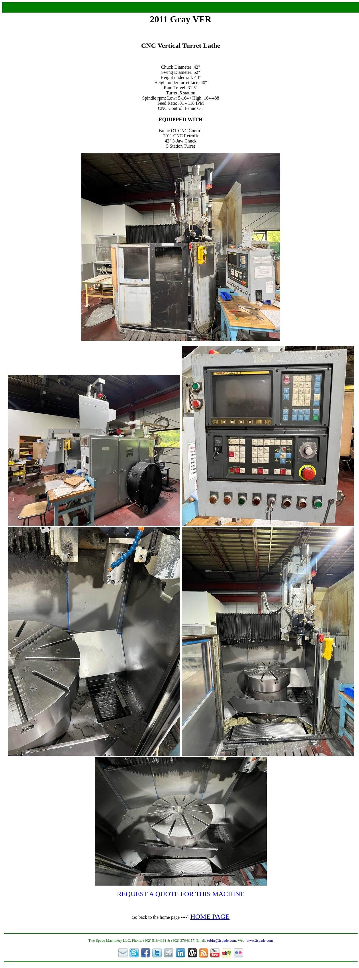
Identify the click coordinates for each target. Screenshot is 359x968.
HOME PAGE (209, 916)
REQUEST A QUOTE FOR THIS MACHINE (180, 894)
